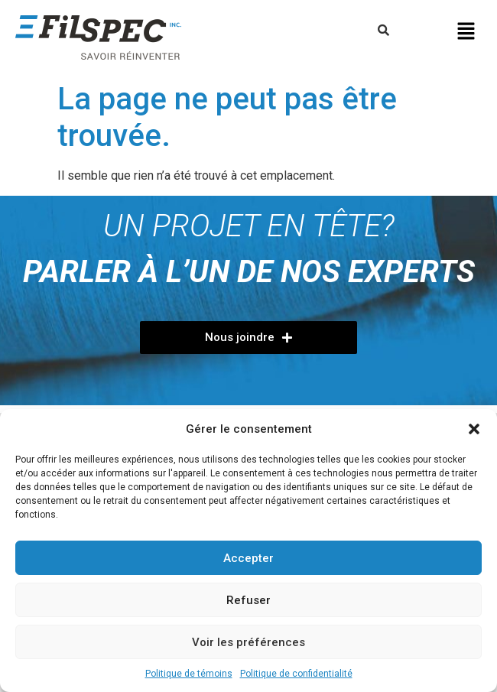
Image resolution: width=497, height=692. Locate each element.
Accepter (248, 558)
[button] (474, 429)
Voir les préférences (248, 642)
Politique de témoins (188, 673)
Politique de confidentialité (296, 673)
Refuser (248, 600)
